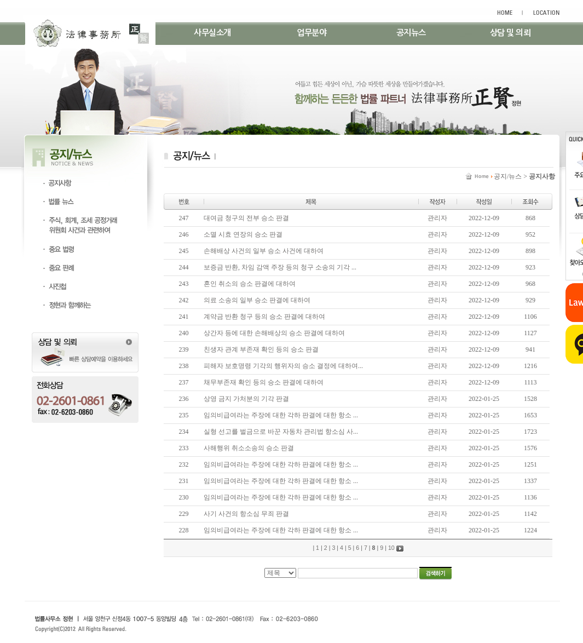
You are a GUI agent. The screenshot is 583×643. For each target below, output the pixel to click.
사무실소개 (212, 32)
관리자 (437, 218)
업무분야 (311, 32)
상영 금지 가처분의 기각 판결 (246, 399)
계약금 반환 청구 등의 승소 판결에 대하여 (264, 316)
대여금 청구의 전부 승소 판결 (246, 218)
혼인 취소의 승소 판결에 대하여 (250, 284)
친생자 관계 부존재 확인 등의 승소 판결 (261, 349)
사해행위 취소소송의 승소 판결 (249, 448)
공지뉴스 (411, 32)
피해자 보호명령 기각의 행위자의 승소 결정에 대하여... (283, 366)
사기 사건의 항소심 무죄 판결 (246, 514)
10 (391, 547)
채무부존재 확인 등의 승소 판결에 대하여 (264, 382)
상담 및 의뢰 (510, 32)
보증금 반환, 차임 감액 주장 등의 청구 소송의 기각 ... (280, 267)
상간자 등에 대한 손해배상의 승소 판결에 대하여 (274, 333)
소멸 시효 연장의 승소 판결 (243, 234)
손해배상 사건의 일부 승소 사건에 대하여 (264, 251)
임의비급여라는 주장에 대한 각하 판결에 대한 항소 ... (281, 415)
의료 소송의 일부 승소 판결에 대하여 (257, 300)
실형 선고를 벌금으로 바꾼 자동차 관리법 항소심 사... (281, 431)
